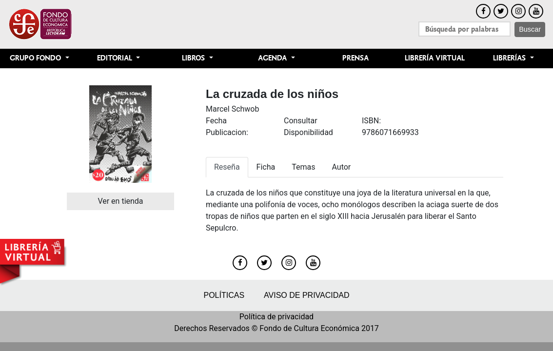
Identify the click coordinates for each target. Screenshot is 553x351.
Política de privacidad (276, 316)
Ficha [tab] (266, 167)
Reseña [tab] (227, 167)
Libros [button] (194, 58)
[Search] (464, 29)
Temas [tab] (303, 167)
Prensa (355, 58)
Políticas (223, 295)
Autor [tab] (341, 167)
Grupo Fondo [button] (36, 58)
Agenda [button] (273, 58)
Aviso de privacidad (306, 295)
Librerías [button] (510, 58)
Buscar (530, 29)
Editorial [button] (115, 58)
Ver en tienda (120, 201)
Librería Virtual (435, 58)
